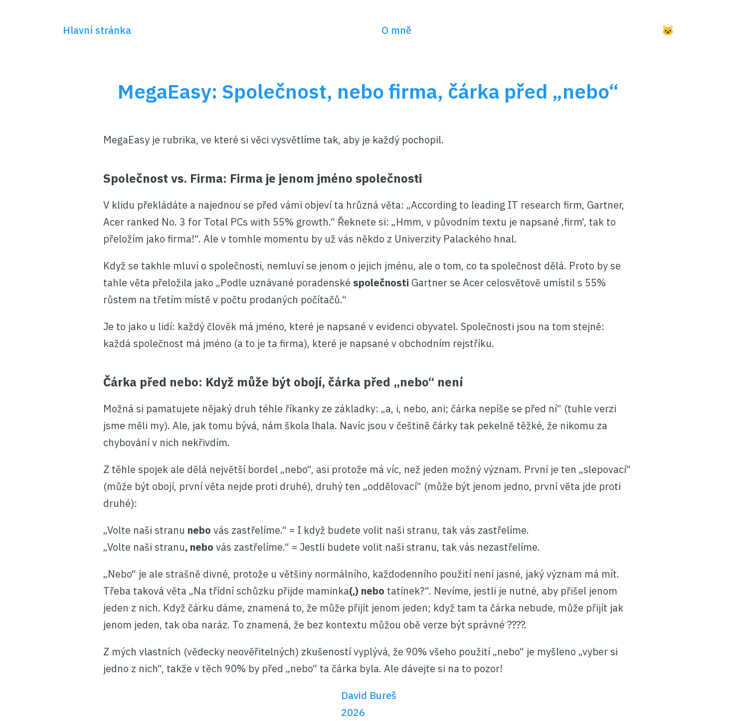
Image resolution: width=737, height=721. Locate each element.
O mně (396, 30)
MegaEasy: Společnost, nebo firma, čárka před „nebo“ (368, 91)
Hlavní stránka (97, 30)
